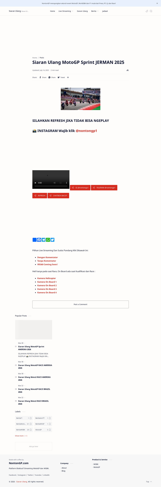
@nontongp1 (86, 130)
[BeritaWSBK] (24, 429)
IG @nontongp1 (80, 187)
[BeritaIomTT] (43, 418)
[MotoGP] (43, 429)
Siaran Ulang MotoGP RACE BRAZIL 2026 (34, 390)
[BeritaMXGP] (43, 424)
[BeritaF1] (24, 418)
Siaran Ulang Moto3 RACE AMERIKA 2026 (34, 378)
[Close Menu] (157, 3)
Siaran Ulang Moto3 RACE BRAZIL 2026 (33, 402)
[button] (147, 11)
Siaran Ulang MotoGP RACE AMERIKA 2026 (35, 366)
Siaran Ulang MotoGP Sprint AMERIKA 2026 (31, 348)
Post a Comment (80, 304)
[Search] (151, 11)
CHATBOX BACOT (58, 195)
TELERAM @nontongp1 (104, 187)
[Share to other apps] (67, 77)
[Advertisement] (80, 34)
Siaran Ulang (15, 11)
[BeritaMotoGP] (24, 424)
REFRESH (39, 195)
